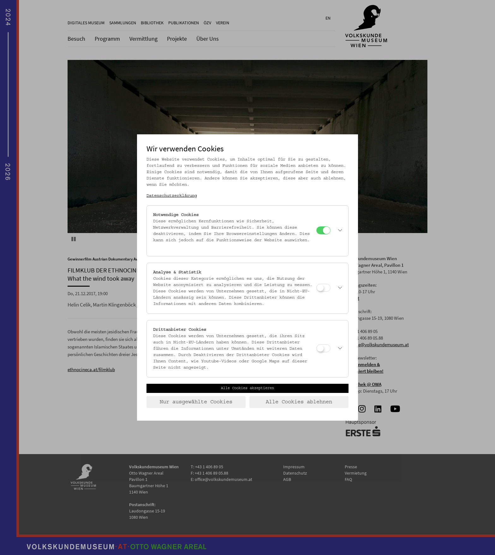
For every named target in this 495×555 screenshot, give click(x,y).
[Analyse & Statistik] (323, 288)
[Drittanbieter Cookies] (323, 348)
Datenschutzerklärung (171, 196)
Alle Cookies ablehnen (299, 402)
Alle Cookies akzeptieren (247, 388)
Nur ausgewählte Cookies (196, 402)
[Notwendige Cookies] (323, 230)
